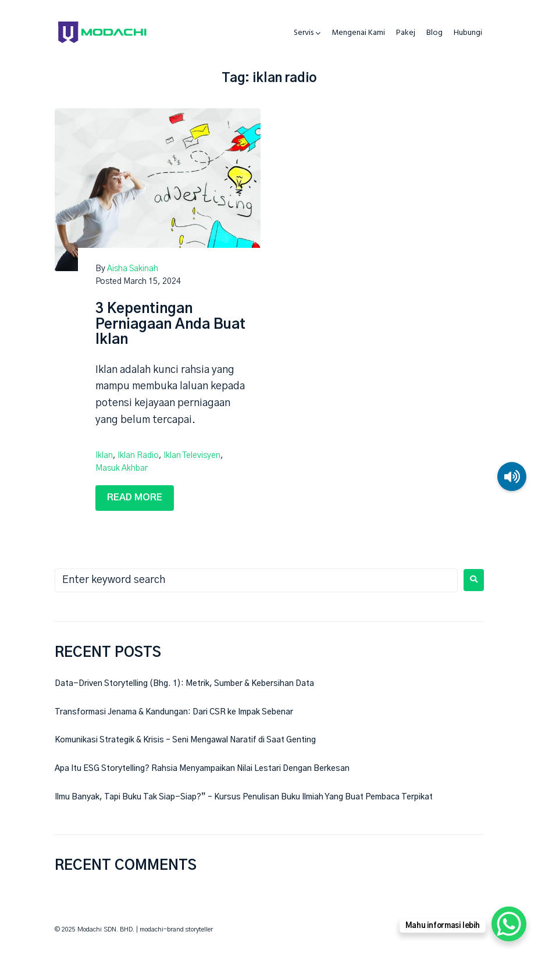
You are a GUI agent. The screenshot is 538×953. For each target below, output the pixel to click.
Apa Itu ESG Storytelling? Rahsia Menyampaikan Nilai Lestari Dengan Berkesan (202, 768)
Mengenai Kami (358, 33)
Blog (434, 33)
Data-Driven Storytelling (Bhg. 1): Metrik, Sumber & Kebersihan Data (184, 684)
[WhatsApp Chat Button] (508, 923)
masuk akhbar (121, 468)
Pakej (405, 33)
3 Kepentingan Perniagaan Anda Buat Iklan (170, 324)
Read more (134, 497)
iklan (104, 455)
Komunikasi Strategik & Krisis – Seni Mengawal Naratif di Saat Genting (185, 740)
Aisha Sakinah (132, 269)
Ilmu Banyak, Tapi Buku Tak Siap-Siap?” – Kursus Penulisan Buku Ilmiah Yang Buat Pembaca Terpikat (244, 797)
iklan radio (138, 455)
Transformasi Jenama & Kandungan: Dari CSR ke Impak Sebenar (174, 712)
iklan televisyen (191, 455)
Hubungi (468, 33)
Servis (303, 33)
